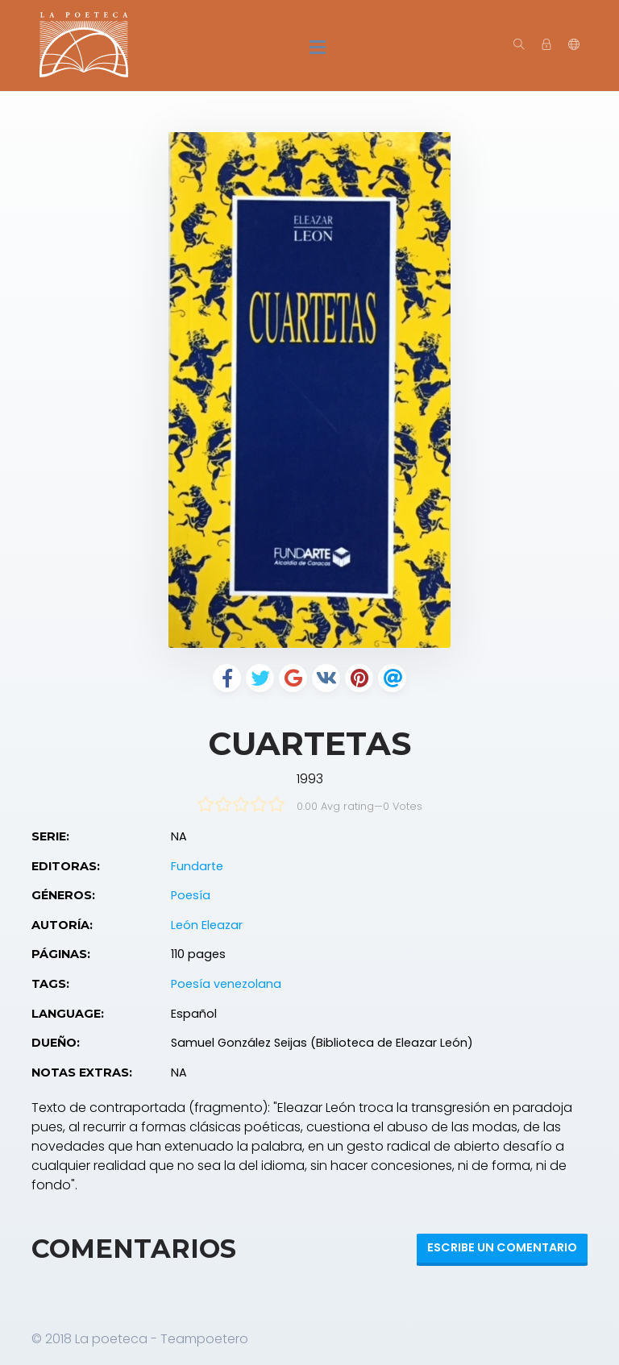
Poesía (190, 895)
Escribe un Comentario (502, 1247)
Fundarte (197, 866)
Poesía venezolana (226, 984)
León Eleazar (207, 925)
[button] (574, 45)
